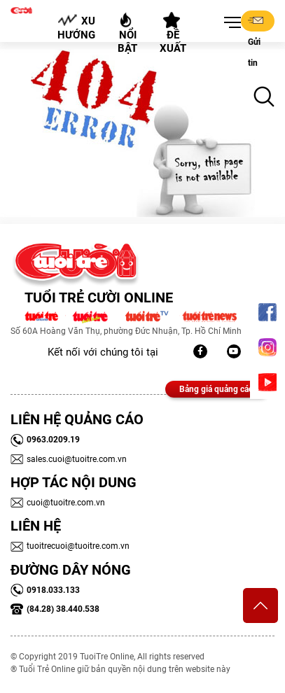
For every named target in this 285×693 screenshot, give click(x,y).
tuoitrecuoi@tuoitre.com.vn (70, 546)
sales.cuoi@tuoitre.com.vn (69, 459)
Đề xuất (173, 33)
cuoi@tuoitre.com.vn (58, 502)
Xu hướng (76, 27)
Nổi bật (127, 33)
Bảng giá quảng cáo (216, 389)
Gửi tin (255, 22)
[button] (229, 23)
